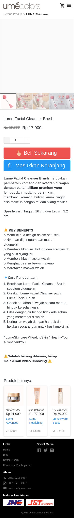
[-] (39, 450)
